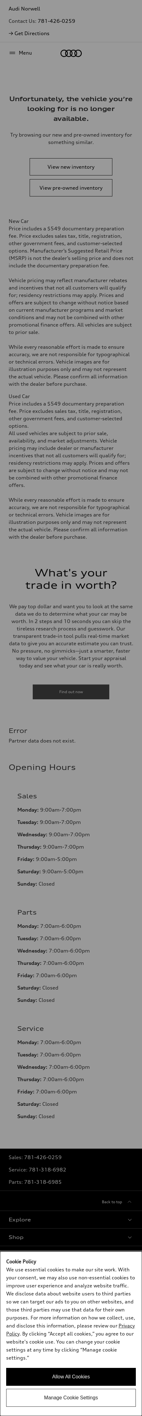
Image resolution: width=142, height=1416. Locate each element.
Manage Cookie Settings (71, 1397)
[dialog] (71, 1333)
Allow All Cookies (71, 1376)
